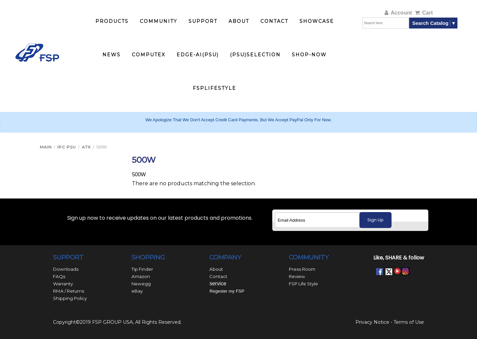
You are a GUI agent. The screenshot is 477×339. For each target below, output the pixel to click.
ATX (86, 146)
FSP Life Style (303, 283)
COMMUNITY (158, 21)
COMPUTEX (148, 55)
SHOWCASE (316, 21)
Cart (424, 13)
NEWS (111, 55)
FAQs (59, 276)
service (217, 283)
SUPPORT (202, 21)
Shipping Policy (70, 298)
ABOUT (239, 21)
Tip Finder (142, 269)
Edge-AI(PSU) (198, 55)
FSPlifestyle (214, 88)
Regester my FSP (226, 291)
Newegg (141, 283)
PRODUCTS (112, 21)
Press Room (302, 269)
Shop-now (309, 55)
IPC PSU (66, 146)
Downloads (66, 269)
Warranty (63, 283)
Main (46, 146)
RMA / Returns (68, 291)
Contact (218, 276)
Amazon (141, 276)
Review (297, 276)
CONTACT (274, 21)
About (216, 269)
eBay (137, 291)
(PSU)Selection (255, 55)
